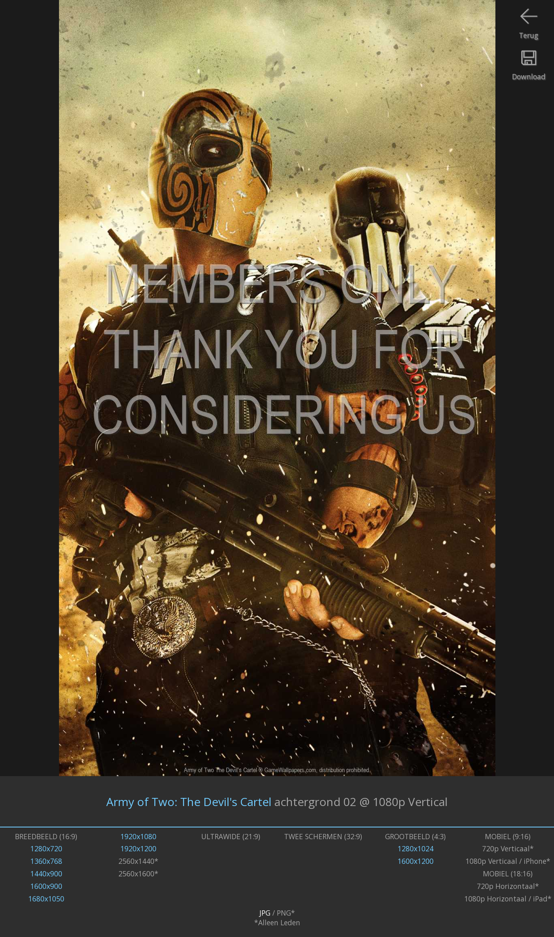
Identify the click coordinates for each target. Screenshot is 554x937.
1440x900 (46, 873)
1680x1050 (46, 898)
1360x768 (46, 861)
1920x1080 (138, 836)
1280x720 (46, 848)
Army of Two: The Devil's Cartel (189, 801)
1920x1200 (138, 848)
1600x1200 (416, 861)
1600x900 (46, 886)
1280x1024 (416, 848)
